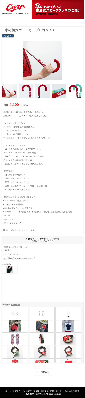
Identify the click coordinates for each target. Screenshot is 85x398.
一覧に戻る (42, 372)
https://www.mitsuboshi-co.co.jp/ (21, 258)
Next (80, 60)
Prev (5, 60)
